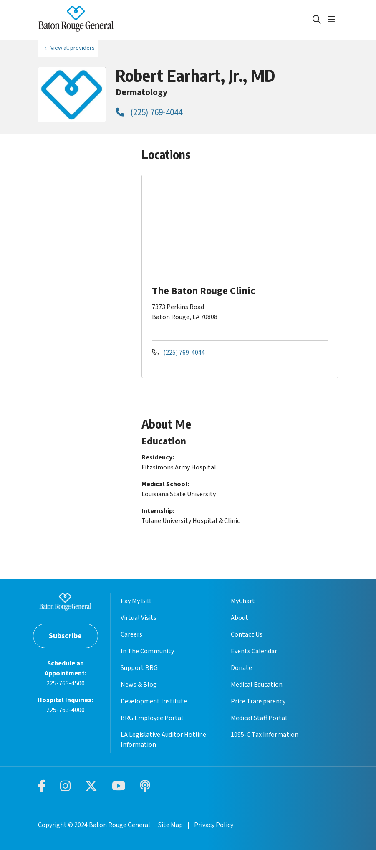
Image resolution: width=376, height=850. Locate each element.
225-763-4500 (65, 683)
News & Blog (139, 684)
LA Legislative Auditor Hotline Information (163, 739)
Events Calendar (254, 651)
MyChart (243, 601)
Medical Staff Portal (259, 718)
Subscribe (65, 636)
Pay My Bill (136, 601)
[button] (333, 19)
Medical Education (257, 684)
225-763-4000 (65, 710)
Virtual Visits (138, 617)
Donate (241, 667)
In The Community (147, 651)
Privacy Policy (213, 825)
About (239, 617)
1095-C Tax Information (264, 734)
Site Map (170, 825)
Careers (131, 634)
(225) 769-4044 (149, 112)
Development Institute (154, 701)
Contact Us (246, 634)
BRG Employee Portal (152, 718)
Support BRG (139, 667)
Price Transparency (258, 701)
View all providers (72, 47)
